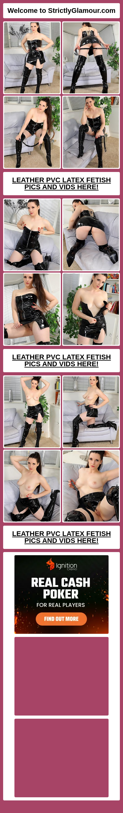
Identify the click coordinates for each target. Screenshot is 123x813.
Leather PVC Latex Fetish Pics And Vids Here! (61, 183)
